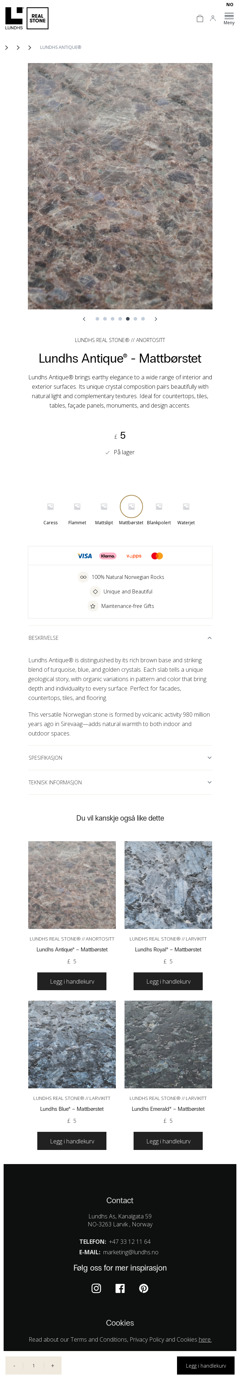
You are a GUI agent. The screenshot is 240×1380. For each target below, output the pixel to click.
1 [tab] (97, 319)
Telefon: (92, 1242)
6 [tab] (135, 319)
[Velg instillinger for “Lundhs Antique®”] (71, 981)
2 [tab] (105, 319)
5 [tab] (128, 319)
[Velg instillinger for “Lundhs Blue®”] (71, 1141)
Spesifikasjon (45, 757)
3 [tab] (112, 319)
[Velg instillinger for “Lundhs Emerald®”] (168, 1141)
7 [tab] (143, 319)
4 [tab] (120, 319)
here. (205, 1339)
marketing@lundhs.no (131, 1252)
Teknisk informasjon (55, 782)
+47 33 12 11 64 (130, 1242)
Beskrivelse (44, 637)
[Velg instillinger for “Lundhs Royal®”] (168, 981)
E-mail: (89, 1252)
